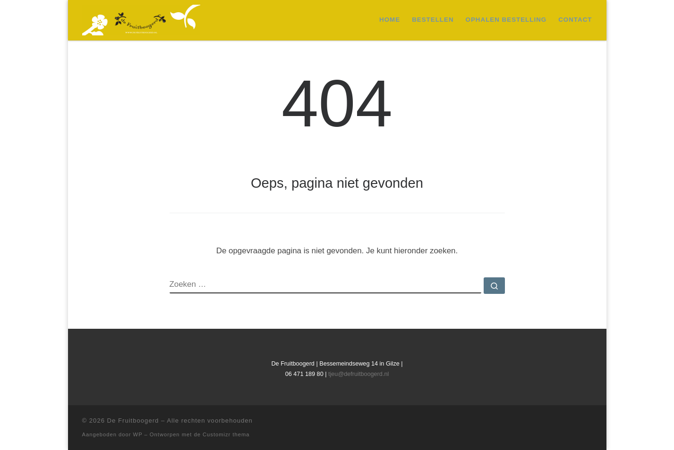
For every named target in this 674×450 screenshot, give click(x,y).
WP (138, 434)
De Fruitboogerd (133, 420)
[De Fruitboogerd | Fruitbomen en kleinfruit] (141, 19)
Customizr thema (226, 434)
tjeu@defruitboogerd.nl (358, 374)
